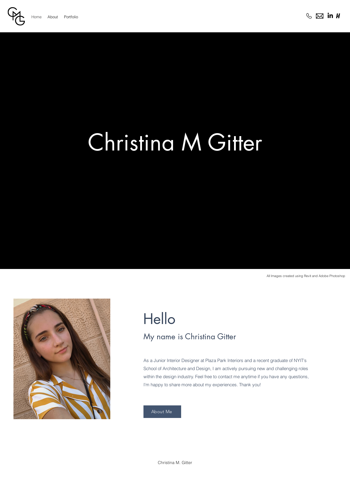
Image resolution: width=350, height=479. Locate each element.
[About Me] (162, 411)
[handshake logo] (338, 15)
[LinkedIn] (330, 16)
